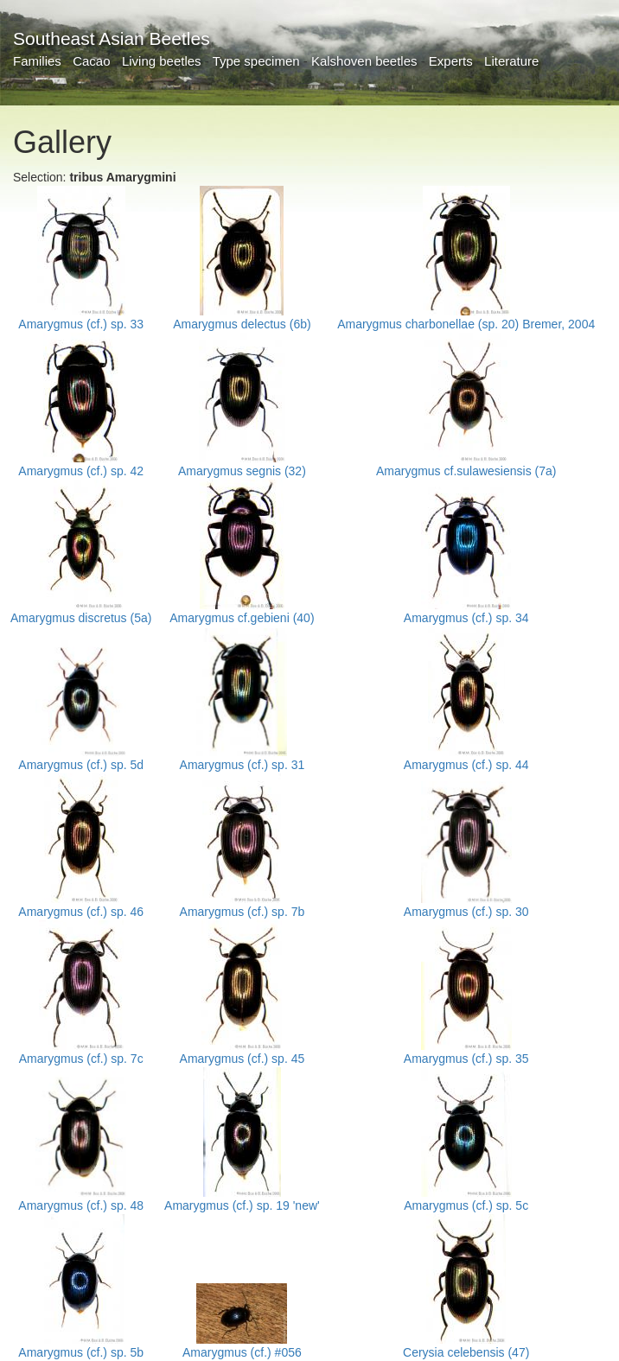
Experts (451, 61)
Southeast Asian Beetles (111, 38)
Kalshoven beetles (364, 61)
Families (37, 61)
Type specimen (256, 61)
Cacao (91, 61)
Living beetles (161, 61)
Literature (511, 61)
